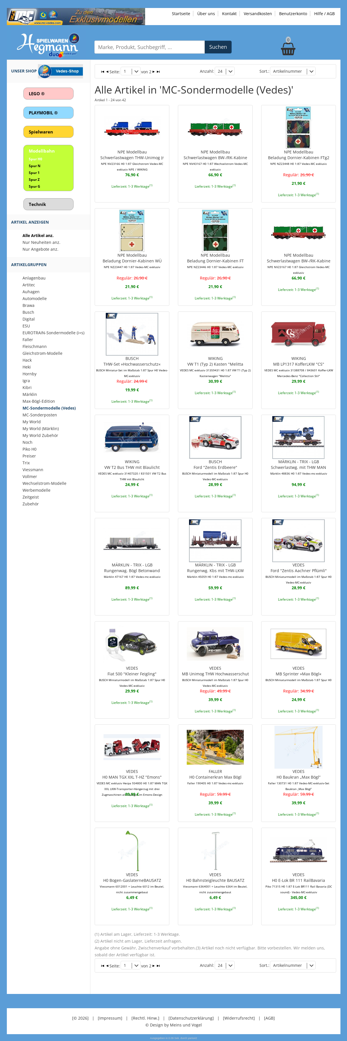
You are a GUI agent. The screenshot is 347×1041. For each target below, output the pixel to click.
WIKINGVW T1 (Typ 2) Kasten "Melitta (215, 367)
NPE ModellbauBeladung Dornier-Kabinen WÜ (132, 260)
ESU (26, 326)
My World (32, 421)
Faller (28, 339)
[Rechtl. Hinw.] (145, 1018)
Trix (26, 462)
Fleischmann (35, 346)
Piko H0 (29, 449)
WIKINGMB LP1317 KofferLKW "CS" (298, 367)
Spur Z (34, 179)
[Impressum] (110, 1018)
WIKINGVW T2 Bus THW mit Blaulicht (132, 470)
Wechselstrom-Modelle (44, 483)
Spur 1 (34, 172)
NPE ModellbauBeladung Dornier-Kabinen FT (215, 260)
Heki (27, 367)
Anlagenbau (34, 278)
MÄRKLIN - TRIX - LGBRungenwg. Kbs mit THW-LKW (215, 570)
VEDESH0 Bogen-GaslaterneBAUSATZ (132, 883)
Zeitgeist (31, 497)
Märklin (30, 394)
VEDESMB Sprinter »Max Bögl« (298, 673)
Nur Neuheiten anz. (41, 242)
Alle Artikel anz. (38, 235)
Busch (28, 312)
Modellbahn (42, 151)
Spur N (34, 165)
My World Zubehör (40, 435)
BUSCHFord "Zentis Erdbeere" (215, 470)
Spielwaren (41, 132)
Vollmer (30, 476)
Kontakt (229, 13)
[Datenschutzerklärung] (191, 1018)
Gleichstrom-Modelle (42, 353)
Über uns (206, 13)
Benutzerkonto (293, 13)
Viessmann (33, 469)
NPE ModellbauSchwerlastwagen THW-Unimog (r (132, 160)
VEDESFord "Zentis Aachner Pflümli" (298, 573)
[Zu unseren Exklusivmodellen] (76, 16)
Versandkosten (258, 13)
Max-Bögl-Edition (39, 401)
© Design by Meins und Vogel (173, 1025)
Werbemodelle (36, 490)
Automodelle (35, 298)
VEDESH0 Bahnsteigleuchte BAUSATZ (215, 883)
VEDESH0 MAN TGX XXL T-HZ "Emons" (132, 783)
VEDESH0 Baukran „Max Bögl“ (298, 780)
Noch (28, 442)
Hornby (29, 373)
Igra (26, 380)
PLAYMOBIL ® (43, 113)
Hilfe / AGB (324, 13)
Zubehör (31, 504)
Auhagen (31, 291)
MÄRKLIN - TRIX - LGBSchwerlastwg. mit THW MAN (298, 467)
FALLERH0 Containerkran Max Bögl (215, 777)
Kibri (27, 387)
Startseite (181, 13)
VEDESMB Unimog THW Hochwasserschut (215, 676)
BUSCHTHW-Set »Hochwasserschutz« (132, 367)
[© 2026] (80, 1018)
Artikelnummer (287, 71)
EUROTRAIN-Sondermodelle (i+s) (53, 332)
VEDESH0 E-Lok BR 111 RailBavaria (298, 883)
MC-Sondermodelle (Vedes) (49, 408)
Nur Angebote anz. (40, 249)
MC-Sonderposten (40, 415)
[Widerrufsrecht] (239, 1018)
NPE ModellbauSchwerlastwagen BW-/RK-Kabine (215, 160)
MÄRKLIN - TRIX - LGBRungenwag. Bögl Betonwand (132, 570)
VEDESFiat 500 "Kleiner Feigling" (132, 676)
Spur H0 (35, 159)
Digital (29, 319)
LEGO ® (36, 93)
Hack (27, 360)
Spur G (34, 186)
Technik (37, 204)
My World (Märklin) (41, 428)
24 (220, 71)
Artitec (29, 284)
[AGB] (269, 1018)
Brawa (29, 305)
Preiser (29, 456)
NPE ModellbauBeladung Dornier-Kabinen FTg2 (298, 157)
